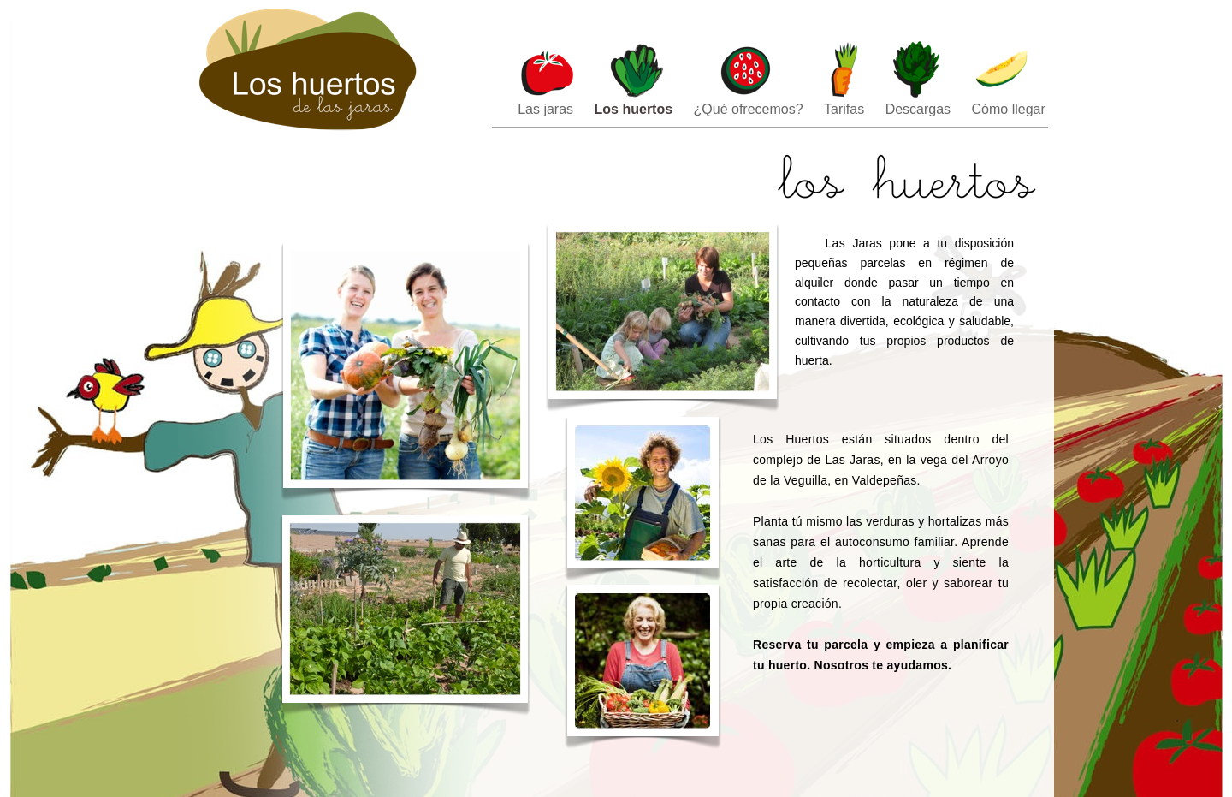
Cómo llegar (1008, 109)
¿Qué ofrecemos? (751, 109)
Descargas (920, 109)
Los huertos (636, 109)
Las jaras (547, 109)
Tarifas (846, 109)
